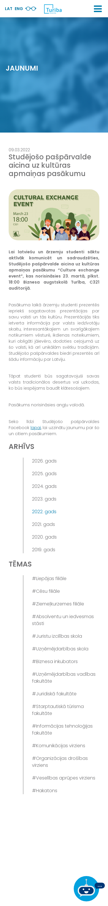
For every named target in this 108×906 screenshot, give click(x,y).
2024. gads (44, 486)
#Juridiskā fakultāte (54, 693)
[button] (98, 9)
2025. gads (44, 473)
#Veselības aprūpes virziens (63, 778)
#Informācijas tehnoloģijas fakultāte (62, 729)
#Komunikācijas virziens (58, 745)
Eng (19, 9)
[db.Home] (52, 9)
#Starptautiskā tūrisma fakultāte (58, 710)
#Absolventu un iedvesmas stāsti (63, 620)
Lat (8, 9)
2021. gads (43, 524)
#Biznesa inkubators (55, 661)
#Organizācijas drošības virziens (60, 762)
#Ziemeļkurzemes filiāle (58, 604)
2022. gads (44, 511)
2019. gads (43, 549)
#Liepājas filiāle (49, 578)
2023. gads (44, 499)
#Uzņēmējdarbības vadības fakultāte (64, 677)
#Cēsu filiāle (46, 591)
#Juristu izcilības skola (57, 636)
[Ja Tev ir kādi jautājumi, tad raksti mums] (89, 889)
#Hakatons (44, 790)
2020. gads (44, 537)
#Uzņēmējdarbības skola (60, 648)
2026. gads (44, 461)
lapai (36, 428)
